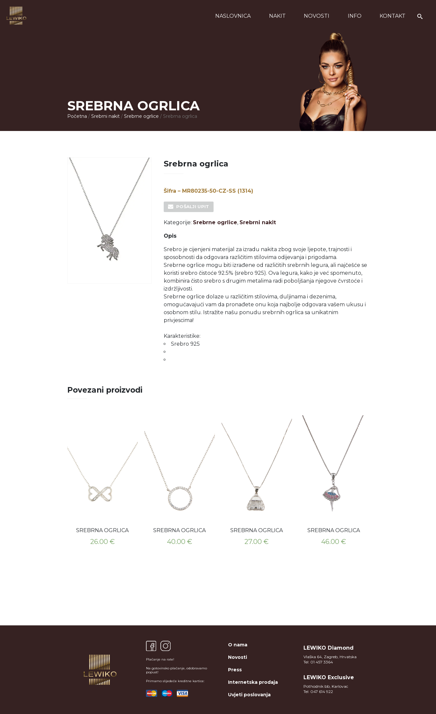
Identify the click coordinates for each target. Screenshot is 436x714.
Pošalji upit (192, 206)
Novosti (316, 16)
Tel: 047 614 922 (318, 691)
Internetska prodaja (253, 682)
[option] (102, 482)
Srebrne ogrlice (141, 116)
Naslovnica (233, 16)
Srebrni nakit (105, 116)
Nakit (277, 16)
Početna (77, 116)
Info (355, 16)
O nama (237, 645)
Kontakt (392, 16)
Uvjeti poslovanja (249, 695)
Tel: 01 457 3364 (318, 662)
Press (235, 670)
